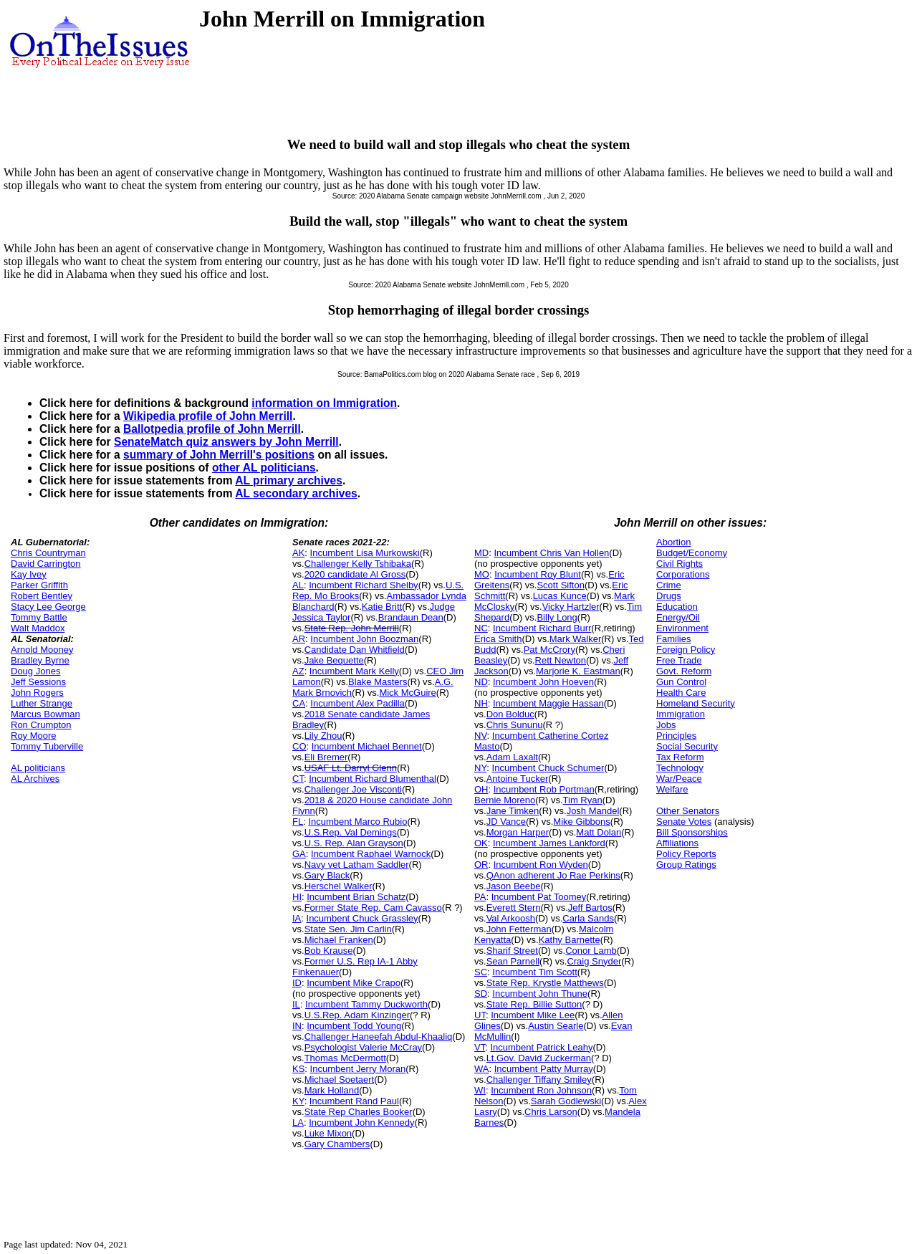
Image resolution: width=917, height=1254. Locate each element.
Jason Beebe (513, 886)
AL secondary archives (296, 493)
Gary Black (327, 875)
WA (481, 1068)
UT (480, 1015)
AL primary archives (288, 480)
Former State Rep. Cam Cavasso (373, 907)
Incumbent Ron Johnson (541, 1090)
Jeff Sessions (38, 681)
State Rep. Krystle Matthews (545, 982)
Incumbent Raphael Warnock (371, 853)
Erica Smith (498, 638)
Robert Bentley (41, 595)
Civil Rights (679, 563)
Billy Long (557, 617)
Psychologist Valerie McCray (363, 1047)
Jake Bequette (334, 660)
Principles (676, 735)
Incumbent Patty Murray (543, 1068)
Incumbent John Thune (539, 993)
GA (299, 853)
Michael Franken (338, 939)
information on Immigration (324, 403)
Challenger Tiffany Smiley (539, 1079)
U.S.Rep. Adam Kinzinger (357, 1015)
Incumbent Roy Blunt (537, 574)
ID (297, 982)
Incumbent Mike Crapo (353, 982)
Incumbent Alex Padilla (357, 703)
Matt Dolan (598, 832)
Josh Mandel (593, 810)
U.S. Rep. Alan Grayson (353, 843)
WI (480, 1090)
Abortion (673, 542)
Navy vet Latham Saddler (356, 864)
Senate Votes (683, 821)
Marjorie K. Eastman (578, 671)
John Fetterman (519, 929)
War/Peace (679, 778)
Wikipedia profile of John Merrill (207, 416)
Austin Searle (555, 1025)
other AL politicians (264, 467)
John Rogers (37, 692)
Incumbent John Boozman (364, 638)
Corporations (682, 574)
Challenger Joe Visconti (353, 789)
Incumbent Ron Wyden (541, 864)
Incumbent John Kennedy (361, 1122)
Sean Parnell (512, 961)
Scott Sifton (560, 585)
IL (296, 1004)
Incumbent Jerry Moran (358, 1068)
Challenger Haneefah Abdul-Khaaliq (378, 1036)
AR (298, 638)
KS (298, 1068)
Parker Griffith (39, 585)
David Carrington (46, 563)
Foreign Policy (685, 649)
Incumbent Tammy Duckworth (366, 1004)
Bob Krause (328, 950)
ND (481, 681)
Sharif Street (512, 950)
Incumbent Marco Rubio (357, 821)
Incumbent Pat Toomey (539, 896)
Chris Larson (550, 1111)
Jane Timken (512, 810)
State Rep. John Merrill (351, 628)
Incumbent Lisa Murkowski (365, 552)
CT (298, 778)
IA (296, 918)
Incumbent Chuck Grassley (362, 918)
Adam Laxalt (512, 757)
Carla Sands (588, 918)
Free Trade (679, 660)
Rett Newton (561, 660)
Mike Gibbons (581, 821)
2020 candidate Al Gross (355, 574)
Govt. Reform (683, 671)
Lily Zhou (323, 735)
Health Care (681, 692)
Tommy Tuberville (47, 746)
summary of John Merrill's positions (219, 455)
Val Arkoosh (510, 918)
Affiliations (677, 843)
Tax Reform (680, 757)
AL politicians (38, 767)
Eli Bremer (326, 757)
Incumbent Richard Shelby (363, 585)
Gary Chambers (337, 1144)
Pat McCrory (549, 649)
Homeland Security (695, 703)
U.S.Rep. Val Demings (350, 832)
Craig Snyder (594, 961)
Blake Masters (377, 681)
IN (297, 1025)
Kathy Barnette (569, 939)
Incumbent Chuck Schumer (548, 767)
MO (481, 574)
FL (297, 821)
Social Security (687, 746)
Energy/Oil (678, 617)
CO (299, 746)
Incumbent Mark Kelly (354, 671)
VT (479, 1047)
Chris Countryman (48, 552)
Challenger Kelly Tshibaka (357, 563)
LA (298, 1122)
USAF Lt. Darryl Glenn (350, 767)
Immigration (680, 714)
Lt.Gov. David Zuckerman (538, 1058)
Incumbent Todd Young (354, 1025)
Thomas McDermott (345, 1058)
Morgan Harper (517, 832)
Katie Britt (382, 606)
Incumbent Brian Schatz (356, 896)
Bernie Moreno (504, 800)
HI (297, 896)
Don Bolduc (510, 714)
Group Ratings (686, 864)
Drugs (668, 595)
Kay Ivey (29, 574)
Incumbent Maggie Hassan (548, 703)
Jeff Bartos (590, 907)
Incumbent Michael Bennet (367, 746)
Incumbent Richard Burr (542, 628)
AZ (298, 671)
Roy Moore (34, 735)
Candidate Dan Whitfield (354, 649)
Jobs (666, 724)
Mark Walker (575, 638)
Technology (680, 767)
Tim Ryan (582, 800)
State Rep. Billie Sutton (534, 1004)
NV (480, 735)
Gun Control (681, 681)
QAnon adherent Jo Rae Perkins (553, 875)
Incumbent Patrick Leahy (541, 1047)
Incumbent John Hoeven (543, 681)
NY (480, 767)
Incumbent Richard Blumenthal (372, 778)
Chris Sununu (514, 724)
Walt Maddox (37, 628)
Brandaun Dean (410, 617)
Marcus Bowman (45, 714)
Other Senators (687, 810)
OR (481, 864)
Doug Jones (35, 671)
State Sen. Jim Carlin (348, 929)
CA (298, 703)
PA (480, 896)
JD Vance (506, 821)
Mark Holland (332, 1090)
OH (481, 789)
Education (677, 606)
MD (481, 552)
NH (481, 703)
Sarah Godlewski (566, 1101)
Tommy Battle (39, 617)
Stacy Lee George (48, 606)
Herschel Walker (338, 886)
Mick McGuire (407, 692)
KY (298, 1101)
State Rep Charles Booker (358, 1111)
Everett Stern (513, 907)
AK (298, 552)
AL (298, 585)
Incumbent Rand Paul (354, 1101)
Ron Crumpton (41, 724)
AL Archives (35, 778)
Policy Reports (686, 853)
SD (480, 993)
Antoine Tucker (517, 778)
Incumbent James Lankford (549, 843)
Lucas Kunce (560, 595)
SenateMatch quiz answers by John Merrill (226, 442)
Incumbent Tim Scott (534, 972)
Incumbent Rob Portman (544, 789)
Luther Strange (41, 703)
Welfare (672, 789)
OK (481, 843)
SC (480, 972)
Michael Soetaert (339, 1079)
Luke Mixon (328, 1133)
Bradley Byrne (40, 660)
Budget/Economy (691, 552)
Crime (668, 585)
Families (673, 638)
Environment (682, 628)
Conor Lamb (591, 950)
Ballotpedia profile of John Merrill (212, 429)
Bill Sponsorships (692, 832)
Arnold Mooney (42, 649)
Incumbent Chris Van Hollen (551, 552)
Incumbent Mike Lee (533, 1015)
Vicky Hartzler (571, 606)
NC (481, 628)
